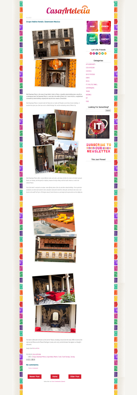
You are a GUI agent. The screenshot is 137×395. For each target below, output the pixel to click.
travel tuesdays (66, 357)
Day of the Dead (90, 74)
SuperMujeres (90, 88)
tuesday (73, 357)
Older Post (74, 376)
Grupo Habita (50, 357)
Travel (59, 357)
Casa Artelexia (90, 68)
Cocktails (89, 71)
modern (56, 357)
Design (34, 357)
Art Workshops (90, 64)
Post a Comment (33, 368)
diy (87, 98)
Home (54, 376)
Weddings (88, 95)
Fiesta (87, 81)
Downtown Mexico (41, 357)
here (34, 348)
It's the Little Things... (92, 84)
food (87, 101)
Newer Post (35, 376)
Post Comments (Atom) (58, 381)
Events (88, 78)
